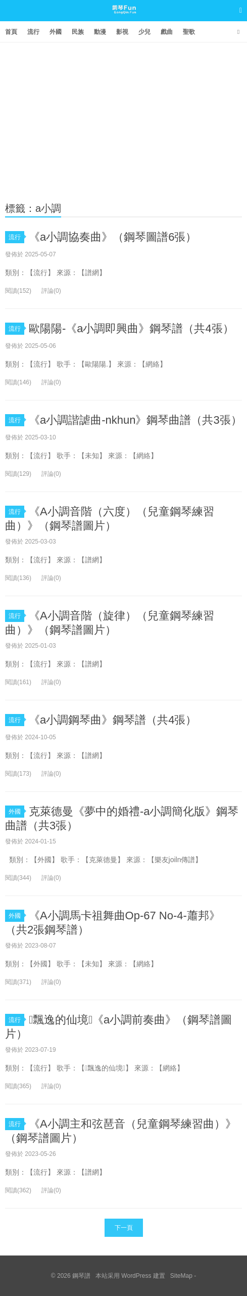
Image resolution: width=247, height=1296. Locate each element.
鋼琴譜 (123, 19)
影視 (122, 31)
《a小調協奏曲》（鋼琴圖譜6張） (112, 237)
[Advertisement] (123, 118)
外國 (56, 31)
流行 (33, 31)
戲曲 (167, 31)
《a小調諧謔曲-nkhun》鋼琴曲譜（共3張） (135, 420)
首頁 (11, 31)
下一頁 (124, 1227)
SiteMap (181, 1275)
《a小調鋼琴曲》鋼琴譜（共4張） (112, 719)
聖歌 (189, 31)
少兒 (144, 31)
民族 (78, 31)
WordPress (136, 1275)
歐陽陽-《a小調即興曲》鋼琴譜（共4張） (131, 328)
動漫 (100, 31)
